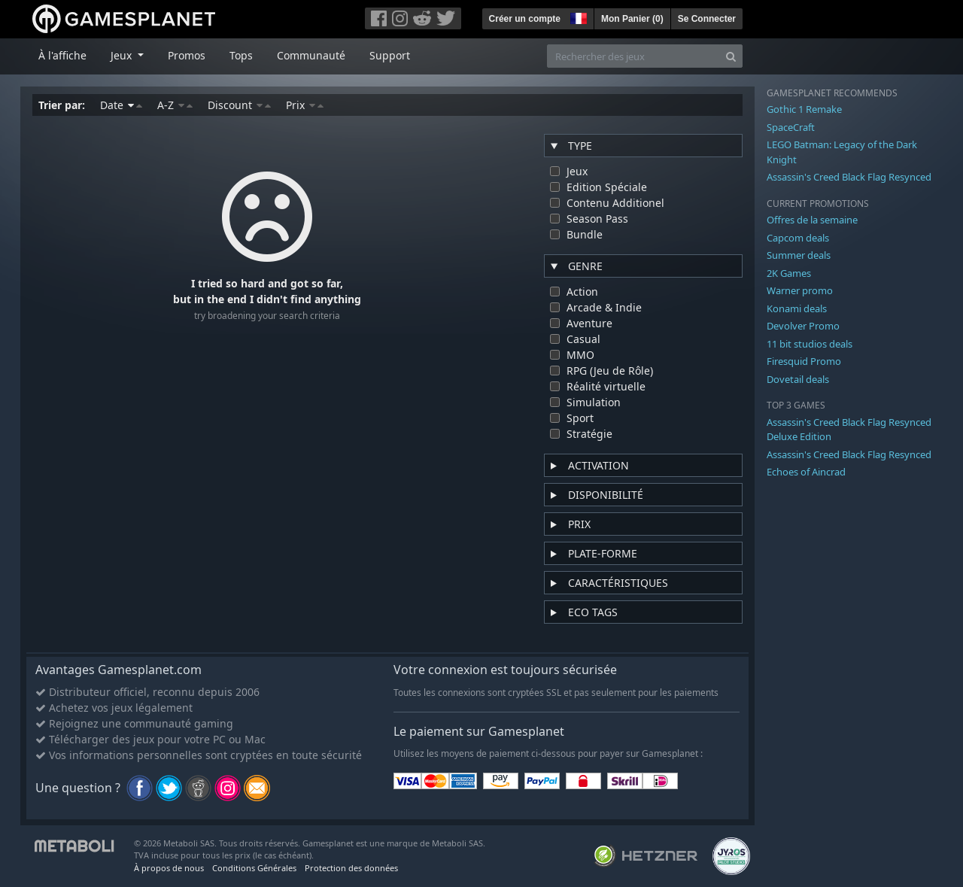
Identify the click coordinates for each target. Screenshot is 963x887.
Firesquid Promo (804, 361)
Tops (241, 55)
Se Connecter (707, 19)
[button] (577, 16)
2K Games (789, 273)
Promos (186, 55)
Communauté (311, 55)
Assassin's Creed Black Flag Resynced (849, 177)
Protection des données (351, 867)
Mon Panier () (632, 19)
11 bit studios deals (809, 344)
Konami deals (797, 308)
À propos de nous (169, 867)
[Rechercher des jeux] (633, 56)
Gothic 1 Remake (804, 109)
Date (121, 105)
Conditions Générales (254, 867)
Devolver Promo (803, 326)
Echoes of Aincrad (806, 471)
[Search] (731, 56)
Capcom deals (798, 238)
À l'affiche (62, 55)
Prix (305, 105)
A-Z (175, 105)
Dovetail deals (798, 379)
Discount (239, 105)
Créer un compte (524, 19)
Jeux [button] (123, 55)
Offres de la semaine (812, 219)
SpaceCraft (791, 127)
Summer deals (799, 255)
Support (389, 55)
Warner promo (800, 290)
